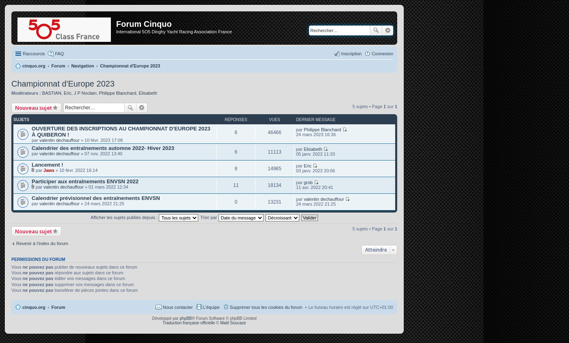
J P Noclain (85, 93)
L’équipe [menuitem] (211, 307)
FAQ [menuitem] (59, 53)
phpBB (186, 318)
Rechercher (376, 30)
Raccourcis (34, 53)
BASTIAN (51, 93)
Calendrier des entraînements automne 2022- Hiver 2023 (103, 148)
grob (308, 182)
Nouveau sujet (33, 107)
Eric (67, 93)
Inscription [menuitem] (351, 53)
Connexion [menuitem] (382, 53)
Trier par (231, 217)
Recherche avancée (387, 30)
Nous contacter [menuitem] (178, 307)
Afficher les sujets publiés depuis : (145, 217)
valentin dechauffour (59, 140)
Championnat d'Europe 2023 (63, 83)
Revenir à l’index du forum (42, 243)
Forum (58, 307)
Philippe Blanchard (117, 93)
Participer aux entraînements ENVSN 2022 (85, 181)
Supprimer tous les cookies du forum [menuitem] (266, 307)
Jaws (48, 170)
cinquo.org (33, 307)
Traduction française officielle (188, 323)
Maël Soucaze (233, 323)
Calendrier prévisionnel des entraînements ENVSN (96, 198)
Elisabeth (148, 93)
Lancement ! (47, 165)
